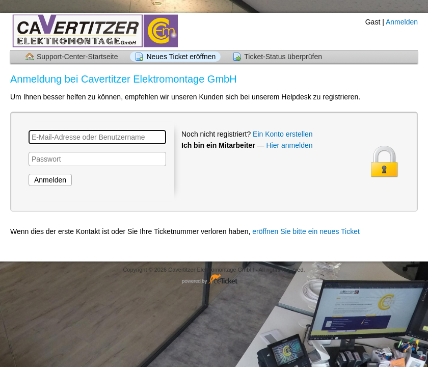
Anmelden (402, 22)
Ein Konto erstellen (283, 134)
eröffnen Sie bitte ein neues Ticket (306, 231)
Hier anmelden (289, 145)
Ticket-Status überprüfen (283, 57)
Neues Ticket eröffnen (181, 57)
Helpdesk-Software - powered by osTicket (214, 279)
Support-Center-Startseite (77, 57)
